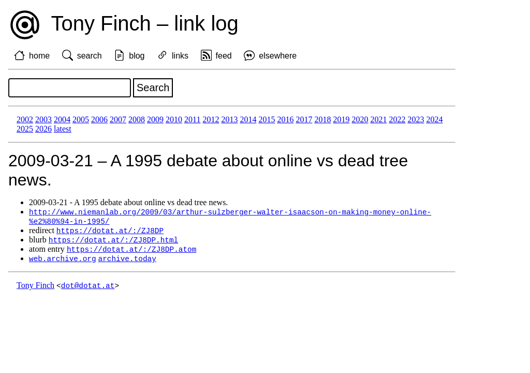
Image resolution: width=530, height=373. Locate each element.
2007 (118, 119)
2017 (304, 119)
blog (136, 55)
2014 (248, 119)
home (39, 55)
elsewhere (278, 55)
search (89, 55)
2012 (210, 119)
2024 (434, 119)
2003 (43, 119)
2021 (378, 119)
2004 (62, 119)
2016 (285, 119)
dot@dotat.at (88, 289)
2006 (99, 119)
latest (62, 128)
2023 (415, 119)
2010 (174, 119)
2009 (155, 119)
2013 (229, 119)
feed (224, 55)
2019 (341, 119)
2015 (266, 119)
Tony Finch (35, 288)
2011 (192, 119)
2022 (397, 119)
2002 (25, 119)
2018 (322, 119)
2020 (359, 119)
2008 (136, 119)
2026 (43, 128)
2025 (25, 128)
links (180, 55)
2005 (80, 119)
